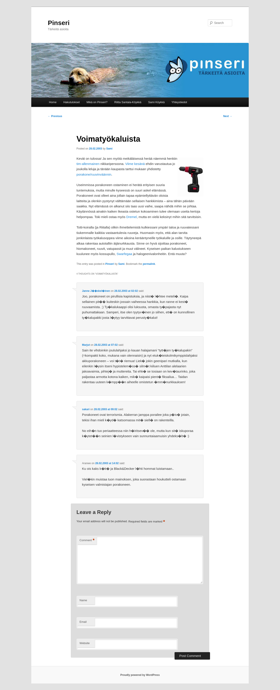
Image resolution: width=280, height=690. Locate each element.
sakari (86, 409)
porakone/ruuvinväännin (94, 174)
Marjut (86, 344)
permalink (149, 263)
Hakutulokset (71, 102)
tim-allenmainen (88, 164)
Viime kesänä (135, 164)
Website (85, 643)
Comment (87, 540)
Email (83, 621)
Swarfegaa (124, 254)
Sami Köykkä (156, 102)
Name (83, 600)
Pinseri (59, 22)
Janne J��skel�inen (96, 290)
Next (227, 116)
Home (53, 102)
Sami (109, 148)
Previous (55, 116)
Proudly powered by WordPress (140, 675)
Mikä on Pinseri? (97, 102)
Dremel (131, 217)
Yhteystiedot (179, 102)
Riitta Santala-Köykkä (127, 102)
